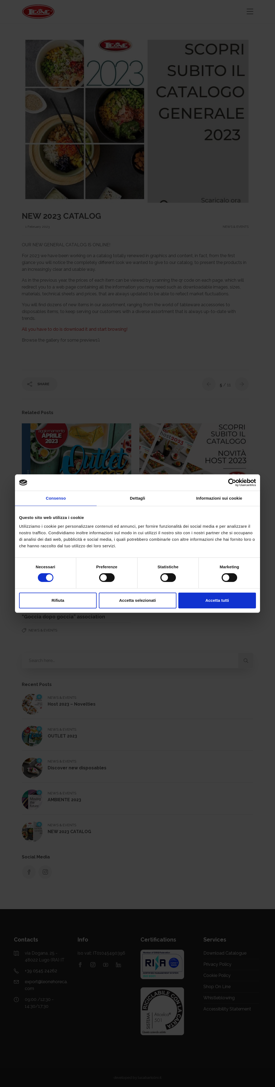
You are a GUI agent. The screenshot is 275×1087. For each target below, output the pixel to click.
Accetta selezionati (137, 600)
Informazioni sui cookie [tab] (219, 498)
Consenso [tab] (56, 498)
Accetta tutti (217, 600)
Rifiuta (57, 600)
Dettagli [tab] (137, 498)
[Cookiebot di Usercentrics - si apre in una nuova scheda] (232, 482)
